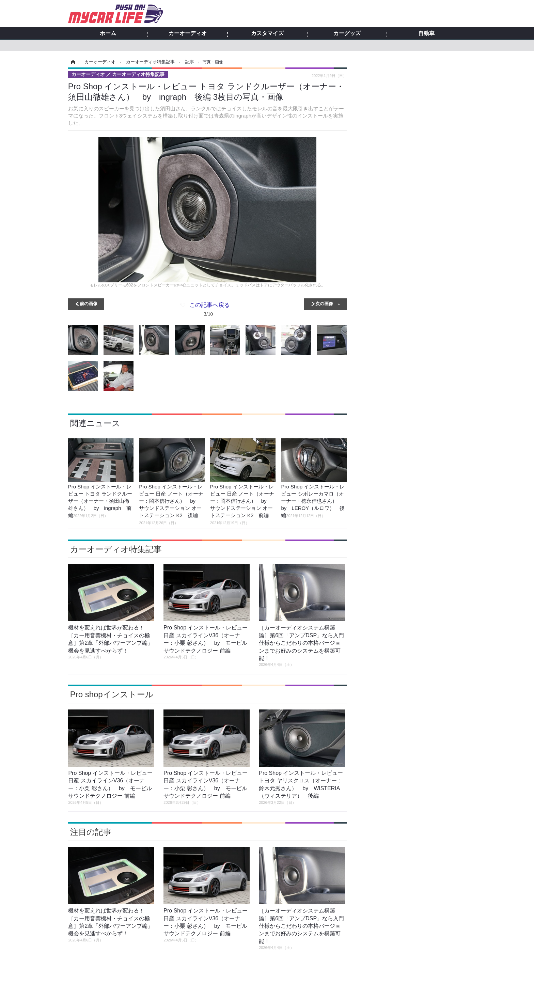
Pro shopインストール (112, 694)
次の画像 (324, 303)
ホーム (108, 33)
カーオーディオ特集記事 (116, 549)
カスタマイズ (267, 33)
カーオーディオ (188, 33)
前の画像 (88, 303)
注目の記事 (90, 832)
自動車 (426, 33)
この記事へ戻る (209, 310)
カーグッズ (347, 33)
